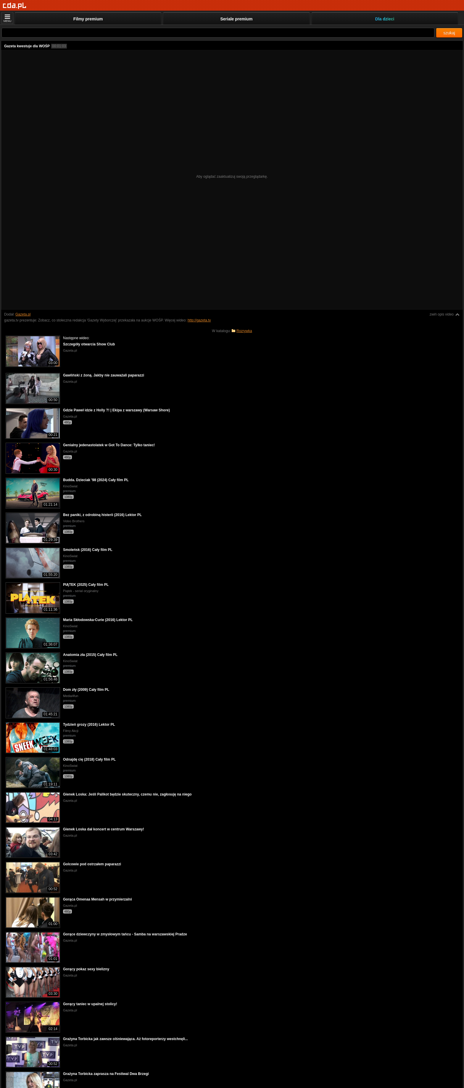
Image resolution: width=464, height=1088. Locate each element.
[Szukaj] (217, 33)
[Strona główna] (14, 5)
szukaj (449, 32)
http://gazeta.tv (199, 320)
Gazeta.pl (22, 314)
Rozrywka (244, 331)
